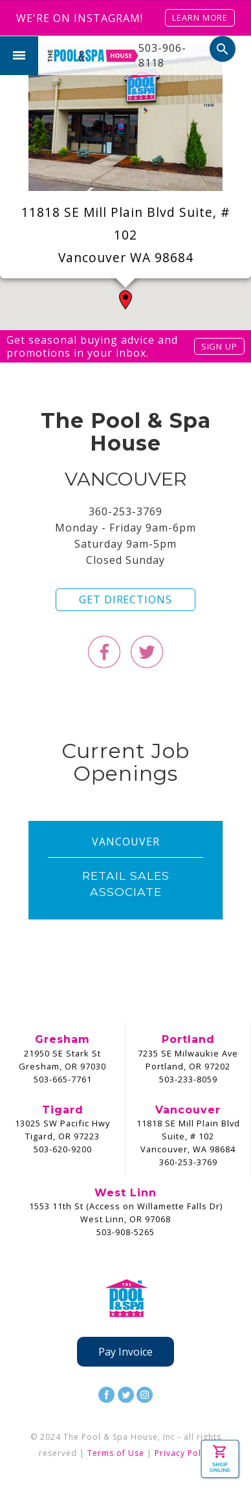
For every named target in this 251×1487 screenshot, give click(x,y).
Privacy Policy (184, 1453)
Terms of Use (115, 1453)
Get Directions (125, 599)
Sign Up (219, 346)
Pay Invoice (125, 1352)
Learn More (200, 17)
